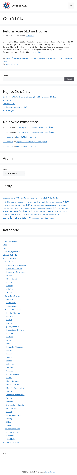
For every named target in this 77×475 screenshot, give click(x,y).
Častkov (9, 337)
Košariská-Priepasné (14, 347)
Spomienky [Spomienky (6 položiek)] (58, 211)
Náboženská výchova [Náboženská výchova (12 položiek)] (52, 205)
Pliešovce (10, 323)
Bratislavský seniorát (13, 262)
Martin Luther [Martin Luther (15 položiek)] (19, 205)
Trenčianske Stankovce (15, 395)
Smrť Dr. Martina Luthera (26, 137)
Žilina (8, 422)
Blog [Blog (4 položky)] (12, 198)
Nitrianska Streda (13, 384)
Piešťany (9, 285)
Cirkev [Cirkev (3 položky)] (28, 198)
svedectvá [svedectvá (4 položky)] (13, 214)
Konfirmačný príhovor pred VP (15, 107)
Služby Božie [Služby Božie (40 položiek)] (16, 211)
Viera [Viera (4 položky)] (47, 214)
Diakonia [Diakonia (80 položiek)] (47, 197)
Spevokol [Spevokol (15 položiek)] (50, 211)
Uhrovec (9, 401)
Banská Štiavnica (12, 58)
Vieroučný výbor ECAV (11, 251)
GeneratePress (50, 472)
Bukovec (9, 333)
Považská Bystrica (13, 415)
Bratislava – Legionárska (16, 265)
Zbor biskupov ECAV (11, 442)
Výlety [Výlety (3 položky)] (59, 214)
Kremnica (10, 435)
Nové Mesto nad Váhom (16, 388)
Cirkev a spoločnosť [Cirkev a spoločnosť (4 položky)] (36, 198)
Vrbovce (9, 371)
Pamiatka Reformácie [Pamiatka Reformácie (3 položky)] (8, 208)
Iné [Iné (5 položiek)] (31, 202)
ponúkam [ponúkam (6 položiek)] (33, 208)
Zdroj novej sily (9, 110)
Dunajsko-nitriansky (13, 296)
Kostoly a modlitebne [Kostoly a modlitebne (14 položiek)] (41, 202)
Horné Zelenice (12, 279)
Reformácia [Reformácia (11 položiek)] (57, 208)
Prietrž (9, 354)
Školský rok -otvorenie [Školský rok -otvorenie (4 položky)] (38, 218)
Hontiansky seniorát (13, 309)
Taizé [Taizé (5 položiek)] (18, 214)
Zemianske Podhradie (15, 405)
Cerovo (9, 320)
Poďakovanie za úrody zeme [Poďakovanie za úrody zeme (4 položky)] (44, 208)
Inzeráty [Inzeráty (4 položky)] (27, 202)
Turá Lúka (10, 367)
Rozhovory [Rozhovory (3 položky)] (65, 208)
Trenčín (9, 398)
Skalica (9, 360)
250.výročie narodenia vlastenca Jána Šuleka (36, 127)
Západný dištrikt (9, 258)
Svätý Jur (9, 289)
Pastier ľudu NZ (9, 104)
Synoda (6, 248)
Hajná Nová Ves (12, 381)
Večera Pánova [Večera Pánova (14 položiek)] (39, 214)
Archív (5, 169)
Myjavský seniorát (12, 326)
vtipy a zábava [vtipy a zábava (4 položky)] (53, 214)
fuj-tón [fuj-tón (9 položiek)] (55, 198)
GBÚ (5, 245)
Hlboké (9, 340)
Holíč (8, 343)
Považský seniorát (12, 374)
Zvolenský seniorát (12, 429)
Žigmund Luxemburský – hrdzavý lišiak (31, 142)
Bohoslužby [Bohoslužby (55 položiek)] (20, 197)
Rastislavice (11, 303)
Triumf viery (8, 100)
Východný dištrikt (10, 255)
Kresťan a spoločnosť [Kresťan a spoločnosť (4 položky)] (56, 202)
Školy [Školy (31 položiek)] (47, 218)
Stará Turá (10, 391)
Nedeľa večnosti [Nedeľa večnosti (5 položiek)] (39, 205)
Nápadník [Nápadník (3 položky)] (63, 205)
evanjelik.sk (19, 5)
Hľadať (5, 75)
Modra (9, 282)
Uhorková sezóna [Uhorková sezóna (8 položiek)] (26, 214)
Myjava (9, 350)
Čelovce (9, 316)
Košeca (9, 412)
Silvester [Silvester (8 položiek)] (6, 211)
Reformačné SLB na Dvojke (25, 31)
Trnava (9, 292)
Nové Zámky (11, 299)
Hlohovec (10, 275)
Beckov (9, 377)
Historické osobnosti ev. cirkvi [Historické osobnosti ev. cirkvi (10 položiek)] (13, 202)
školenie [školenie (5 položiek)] (52, 218)
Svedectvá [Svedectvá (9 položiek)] (6, 214)
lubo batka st (8, 137)
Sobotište (10, 364)
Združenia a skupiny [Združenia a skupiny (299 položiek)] (17, 218)
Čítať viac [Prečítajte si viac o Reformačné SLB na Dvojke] (37, 52)
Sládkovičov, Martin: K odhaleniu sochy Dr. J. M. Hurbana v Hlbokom (30, 97)
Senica (9, 357)
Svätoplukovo (11, 306)
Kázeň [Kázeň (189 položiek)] (66, 201)
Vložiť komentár (12, 64)
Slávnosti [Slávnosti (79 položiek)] (27, 211)
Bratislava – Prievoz (14, 268)
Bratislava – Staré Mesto (16, 272)
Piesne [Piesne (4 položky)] (16, 208)
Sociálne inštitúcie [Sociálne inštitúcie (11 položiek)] (39, 211)
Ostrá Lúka (23, 58)
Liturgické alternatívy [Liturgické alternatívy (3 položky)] (8, 205)
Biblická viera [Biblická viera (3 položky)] (6, 198)
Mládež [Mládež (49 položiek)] (29, 205)
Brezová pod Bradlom (15, 330)
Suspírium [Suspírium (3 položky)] (65, 211)
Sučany (9, 418)
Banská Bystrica (12, 432)
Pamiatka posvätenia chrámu (40, 58)
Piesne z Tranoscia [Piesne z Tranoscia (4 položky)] (24, 208)
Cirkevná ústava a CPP (12, 241)
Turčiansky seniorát (12, 408)
